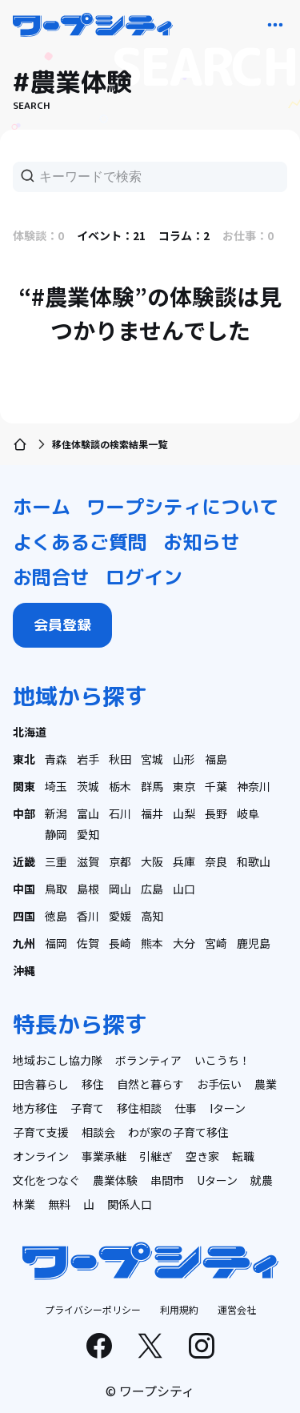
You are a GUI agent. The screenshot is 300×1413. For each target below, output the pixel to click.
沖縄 (24, 970)
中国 (24, 889)
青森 (56, 759)
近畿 (24, 861)
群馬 (152, 786)
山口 (184, 889)
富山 (88, 813)
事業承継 (104, 1156)
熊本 (152, 943)
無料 (59, 1204)
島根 (88, 889)
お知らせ (201, 542)
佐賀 (88, 943)
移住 (93, 1084)
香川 (88, 916)
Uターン (217, 1180)
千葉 (216, 786)
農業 (265, 1084)
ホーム (41, 506)
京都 (120, 861)
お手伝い (219, 1084)
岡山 (120, 889)
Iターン (228, 1108)
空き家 (202, 1156)
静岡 (56, 834)
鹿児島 (253, 943)
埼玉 (56, 786)
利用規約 (179, 1309)
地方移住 (35, 1108)
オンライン (41, 1156)
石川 (120, 813)
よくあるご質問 (80, 542)
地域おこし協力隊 (57, 1060)
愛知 (88, 834)
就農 (261, 1180)
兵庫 (184, 861)
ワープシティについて (182, 506)
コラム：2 (184, 235)
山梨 (184, 813)
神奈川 (253, 786)
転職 (243, 1156)
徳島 (56, 916)
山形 (184, 759)
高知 (152, 916)
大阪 (152, 861)
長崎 (120, 943)
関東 (24, 786)
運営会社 (237, 1309)
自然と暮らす (150, 1084)
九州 (24, 943)
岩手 (88, 759)
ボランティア (148, 1060)
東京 (184, 786)
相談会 (98, 1132)
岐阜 (248, 813)
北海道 (29, 732)
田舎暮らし (41, 1084)
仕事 (185, 1108)
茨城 (88, 786)
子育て (87, 1108)
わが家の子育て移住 (178, 1132)
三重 (56, 861)
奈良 (216, 861)
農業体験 (115, 1180)
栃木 (120, 786)
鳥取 (56, 889)
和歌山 (253, 861)
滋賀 (88, 861)
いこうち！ (222, 1060)
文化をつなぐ (46, 1180)
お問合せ (51, 577)
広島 (152, 889)
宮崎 (216, 943)
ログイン (144, 577)
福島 (216, 759)
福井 (152, 813)
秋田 (120, 759)
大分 (184, 943)
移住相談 (139, 1108)
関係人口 (129, 1204)
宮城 (152, 759)
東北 (24, 759)
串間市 (167, 1180)
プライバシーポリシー (93, 1309)
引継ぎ (156, 1156)
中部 (24, 813)
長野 (216, 813)
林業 (24, 1204)
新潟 (56, 813)
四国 (24, 916)
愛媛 (120, 916)
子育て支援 (41, 1132)
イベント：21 (111, 235)
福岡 (56, 943)
